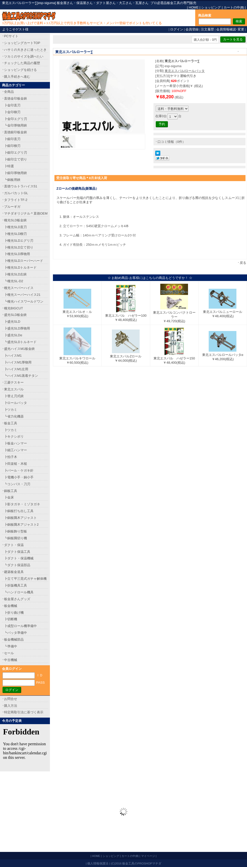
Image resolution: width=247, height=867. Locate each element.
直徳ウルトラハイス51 (20, 186)
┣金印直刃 (12, 105)
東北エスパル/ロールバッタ (185, 71)
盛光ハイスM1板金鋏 (19, 349)
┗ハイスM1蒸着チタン (21, 376)
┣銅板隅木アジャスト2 (21, 524)
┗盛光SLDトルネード (20, 342)
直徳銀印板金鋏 (15, 132)
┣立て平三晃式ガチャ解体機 (25, 579)
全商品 (9, 92)
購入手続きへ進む (17, 76)
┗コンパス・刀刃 (17, 484)
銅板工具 (10, 491)
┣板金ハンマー (15, 443)
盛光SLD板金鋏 (15, 315)
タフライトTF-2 (15, 200)
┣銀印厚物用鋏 (15, 173)
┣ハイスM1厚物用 (18, 362)
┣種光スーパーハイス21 (22, 295)
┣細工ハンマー (15, 450)
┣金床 (9, 497)
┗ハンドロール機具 (19, 592)
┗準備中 (10, 646)
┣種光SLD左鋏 (15, 274)
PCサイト (11, 36)
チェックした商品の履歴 (22, 63)
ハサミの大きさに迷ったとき (25, 50)
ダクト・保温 (14, 545)
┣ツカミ (10, 409)
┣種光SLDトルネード (20, 267)
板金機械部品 (14, 639)
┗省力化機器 (14, 416)
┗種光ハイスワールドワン (23, 301)
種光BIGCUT (13, 308)
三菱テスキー (14, 382)
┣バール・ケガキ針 (19, 470)
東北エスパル (14, 389)
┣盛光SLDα (13, 335)
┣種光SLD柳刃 (15, 234)
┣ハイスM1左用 (16, 369)
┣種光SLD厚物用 (17, 254)
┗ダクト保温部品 (17, 565)
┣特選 (9, 166)
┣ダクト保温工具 (17, 552)
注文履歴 (207, 29)
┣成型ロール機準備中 (20, 626)
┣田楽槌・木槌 (15, 464)
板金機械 (10, 606)
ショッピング (211, 7)
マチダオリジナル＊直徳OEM (26, 213)
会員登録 (192, 29)
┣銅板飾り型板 (15, 531)
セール (9, 653)
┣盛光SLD (12, 321)
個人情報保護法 (97, 863)
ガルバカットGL (16, 193)
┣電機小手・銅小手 (19, 477)
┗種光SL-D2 (13, 281)
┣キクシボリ (14, 436)
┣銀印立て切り (15, 159)
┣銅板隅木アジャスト (20, 518)
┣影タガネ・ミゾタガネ (22, 504)
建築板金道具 (14, 572)
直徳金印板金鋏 (15, 98)
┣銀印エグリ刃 (15, 152)
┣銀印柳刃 (12, 146)
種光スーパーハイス (19, 288)
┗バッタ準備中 (15, 633)
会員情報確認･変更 (230, 29)
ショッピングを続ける (20, 70)
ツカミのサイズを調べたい (23, 56)
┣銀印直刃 (12, 139)
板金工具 (10, 423)
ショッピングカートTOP (22, 43)
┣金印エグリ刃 (15, 119)
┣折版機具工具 (15, 585)
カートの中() (234, 7)
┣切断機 (10, 619)
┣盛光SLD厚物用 (17, 328)
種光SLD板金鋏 (15, 220)
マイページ (148, 855)
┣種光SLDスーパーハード (23, 261)
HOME (194, 7)
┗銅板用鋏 (12, 180)
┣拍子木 (10, 457)
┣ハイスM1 (13, 355)
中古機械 (10, 660)
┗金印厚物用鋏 (15, 125)
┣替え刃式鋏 (14, 396)
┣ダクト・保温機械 (19, 558)
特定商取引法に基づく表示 (23, 712)
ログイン (176, 29)
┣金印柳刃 (12, 112)
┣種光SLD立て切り (18, 247)
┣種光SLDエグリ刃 (18, 240)
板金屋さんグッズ (17, 599)
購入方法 (10, 706)
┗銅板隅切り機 (15, 538)
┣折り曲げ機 (14, 612)
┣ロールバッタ (15, 403)
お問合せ (10, 699)
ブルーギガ (12, 207)
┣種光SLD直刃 (15, 227)
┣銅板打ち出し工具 (19, 511)
